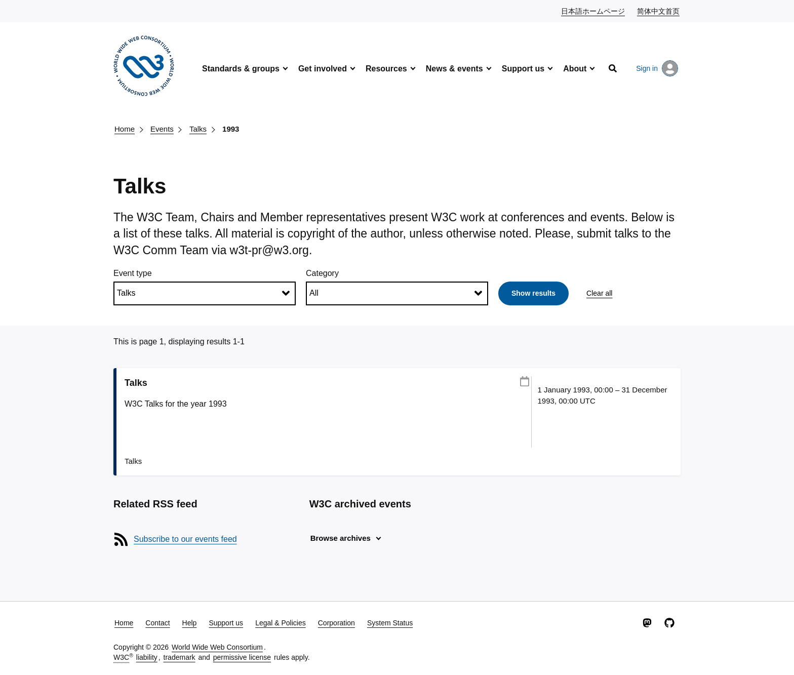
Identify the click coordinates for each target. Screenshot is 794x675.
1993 (230, 129)
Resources (386, 68)
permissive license (242, 657)
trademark (179, 657)
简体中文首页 (659, 10)
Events (162, 129)
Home (124, 129)
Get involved (322, 68)
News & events (454, 68)
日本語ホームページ (593, 10)
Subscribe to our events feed (185, 539)
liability (146, 657)
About (574, 68)
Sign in (657, 68)
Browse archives (340, 538)
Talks (198, 129)
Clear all (599, 293)
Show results (533, 293)
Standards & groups (241, 68)
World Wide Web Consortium (217, 647)
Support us (523, 68)
